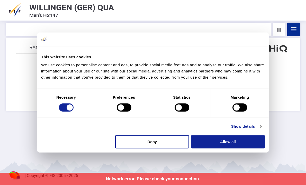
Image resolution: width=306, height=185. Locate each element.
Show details (243, 126)
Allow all (228, 142)
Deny (152, 142)
